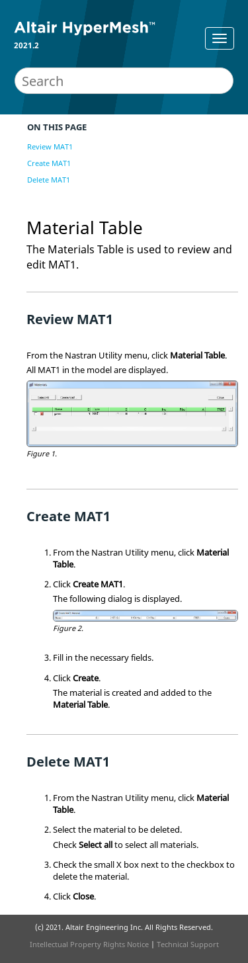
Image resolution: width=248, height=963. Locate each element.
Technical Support (188, 944)
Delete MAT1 (48, 180)
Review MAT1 (50, 146)
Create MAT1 (49, 163)
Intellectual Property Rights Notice (89, 944)
